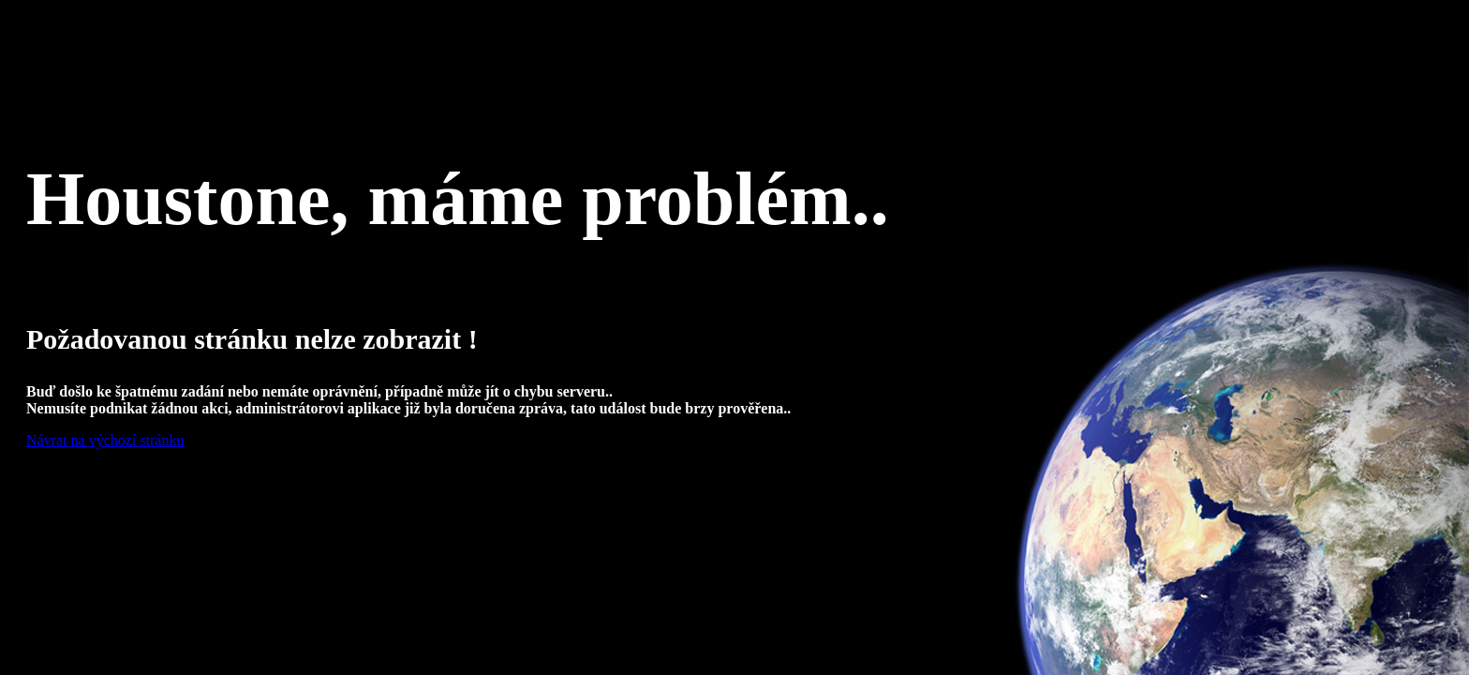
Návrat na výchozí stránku (105, 440)
